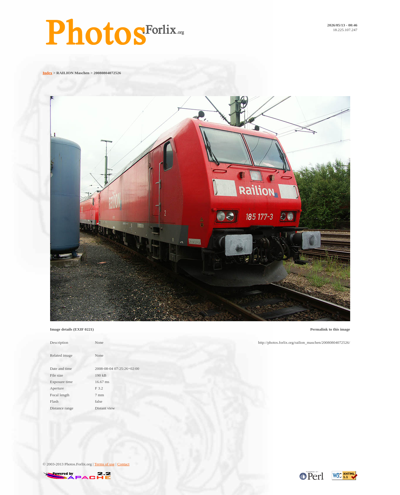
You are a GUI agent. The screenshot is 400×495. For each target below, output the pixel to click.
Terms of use (104, 464)
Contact (123, 464)
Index (47, 73)
